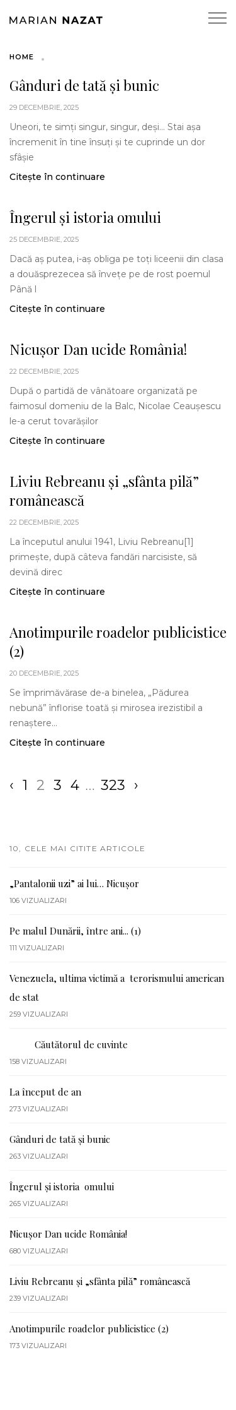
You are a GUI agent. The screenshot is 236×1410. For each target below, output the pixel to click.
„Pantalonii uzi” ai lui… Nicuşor (74, 883)
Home (21, 56)
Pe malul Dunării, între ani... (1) (75, 930)
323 (113, 785)
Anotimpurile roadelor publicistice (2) (118, 641)
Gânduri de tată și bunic (84, 85)
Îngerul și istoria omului (85, 217)
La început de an (45, 1091)
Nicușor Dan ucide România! (98, 349)
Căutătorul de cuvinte (68, 1044)
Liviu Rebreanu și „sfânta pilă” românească (104, 491)
